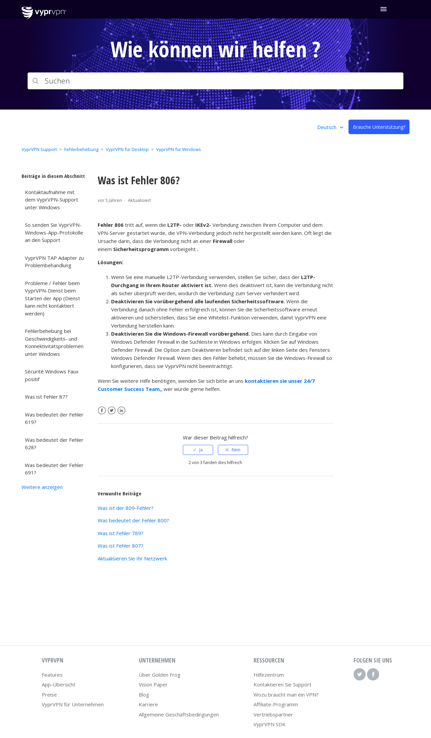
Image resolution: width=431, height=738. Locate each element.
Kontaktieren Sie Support (282, 684)
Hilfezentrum (269, 674)
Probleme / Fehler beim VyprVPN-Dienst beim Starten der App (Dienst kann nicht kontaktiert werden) (52, 298)
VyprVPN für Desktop (127, 149)
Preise (49, 694)
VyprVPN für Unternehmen (73, 704)
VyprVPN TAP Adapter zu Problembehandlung (54, 261)
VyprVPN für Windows (178, 149)
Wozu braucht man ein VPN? (286, 694)
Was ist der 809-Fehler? (126, 507)
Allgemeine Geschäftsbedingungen (179, 714)
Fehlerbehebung (81, 149)
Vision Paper (153, 684)
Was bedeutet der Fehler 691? (54, 469)
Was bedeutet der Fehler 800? (133, 520)
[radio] (198, 450)
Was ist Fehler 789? (120, 533)
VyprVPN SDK (270, 724)
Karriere (148, 704)
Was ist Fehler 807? (120, 545)
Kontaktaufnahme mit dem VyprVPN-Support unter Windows (51, 200)
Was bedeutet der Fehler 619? (54, 418)
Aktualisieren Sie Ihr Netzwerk (132, 558)
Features (52, 674)
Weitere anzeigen (42, 487)
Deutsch (327, 127)
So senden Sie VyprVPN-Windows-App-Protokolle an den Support (54, 232)
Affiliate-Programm (276, 704)
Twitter (111, 410)
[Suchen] (215, 80)
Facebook (102, 410)
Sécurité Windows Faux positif (51, 375)
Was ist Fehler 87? (46, 396)
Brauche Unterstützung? (379, 127)
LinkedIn (121, 410)
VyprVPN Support (39, 149)
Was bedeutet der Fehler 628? (54, 443)
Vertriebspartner (273, 714)
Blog (144, 694)
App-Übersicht (58, 684)
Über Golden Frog (159, 674)
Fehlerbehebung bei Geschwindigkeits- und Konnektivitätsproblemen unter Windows (54, 342)
